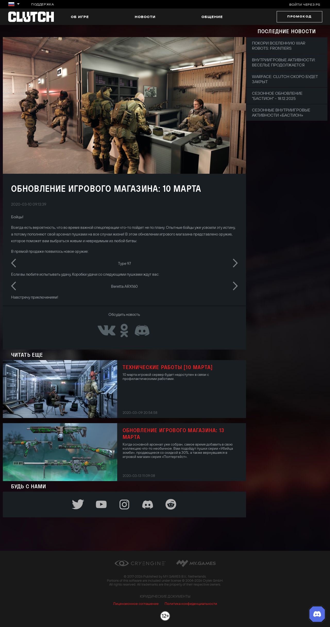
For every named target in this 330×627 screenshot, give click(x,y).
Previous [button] (13, 263)
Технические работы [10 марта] (168, 367)
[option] (124, 263)
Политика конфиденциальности (191, 604)
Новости (145, 17)
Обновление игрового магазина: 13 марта (173, 433)
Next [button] (235, 263)
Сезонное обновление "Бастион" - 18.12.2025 (277, 96)
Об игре (80, 17)
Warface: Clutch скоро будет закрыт (285, 79)
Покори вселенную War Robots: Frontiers (278, 45)
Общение (212, 17)
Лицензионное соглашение (136, 604)
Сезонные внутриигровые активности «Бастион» (281, 112)
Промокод (299, 16)
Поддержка (42, 4)
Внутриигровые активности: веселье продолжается (283, 62)
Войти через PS (304, 4)
